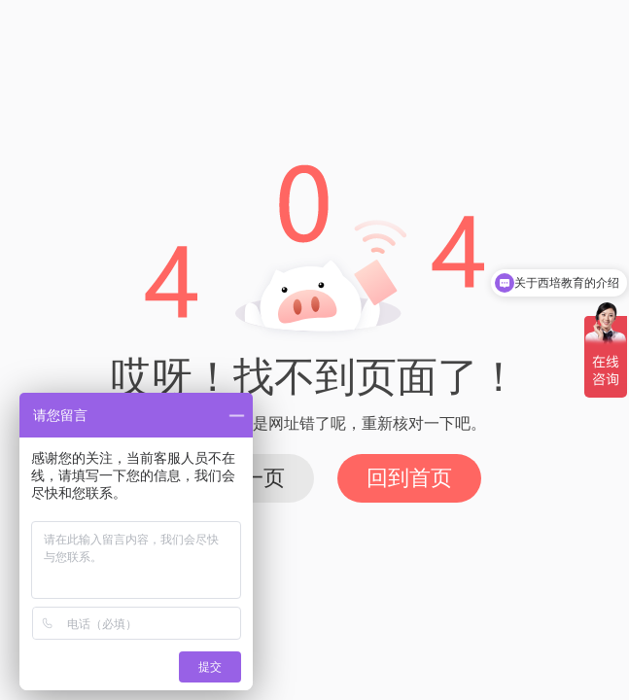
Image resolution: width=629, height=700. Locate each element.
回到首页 (409, 478)
